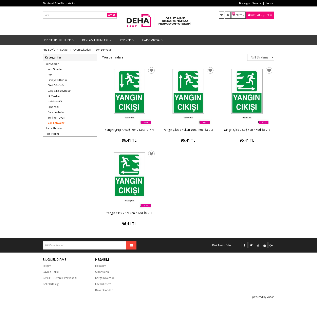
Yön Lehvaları (56, 123)
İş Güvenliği (55, 101)
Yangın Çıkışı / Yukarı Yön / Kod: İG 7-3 (188, 130)
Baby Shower (54, 128)
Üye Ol (269, 15)
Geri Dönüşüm (56, 85)
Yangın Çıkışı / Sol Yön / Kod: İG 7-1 (129, 213)
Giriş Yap (255, 15)
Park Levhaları (56, 112)
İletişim (270, 3)
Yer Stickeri (52, 64)
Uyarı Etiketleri (54, 69)
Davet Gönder (104, 290)
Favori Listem (103, 284)
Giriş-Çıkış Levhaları (59, 90)
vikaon (270, 302)
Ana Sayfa (49, 49)
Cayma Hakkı (51, 272)
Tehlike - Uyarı (56, 117)
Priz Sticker (52, 134)
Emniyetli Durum (58, 80)
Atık (50, 74)
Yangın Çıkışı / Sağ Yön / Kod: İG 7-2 (247, 130)
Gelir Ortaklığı (51, 284)
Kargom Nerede (250, 3)
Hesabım (100, 266)
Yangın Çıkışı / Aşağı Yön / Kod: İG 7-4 (129, 130)
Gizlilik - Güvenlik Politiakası (60, 278)
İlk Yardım (54, 96)
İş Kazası (53, 107)
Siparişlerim (102, 272)
